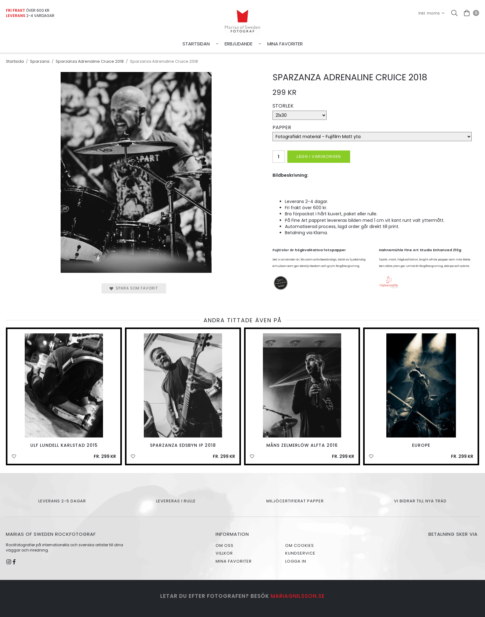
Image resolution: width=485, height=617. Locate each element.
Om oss (225, 545)
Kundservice (300, 553)
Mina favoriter (285, 43)
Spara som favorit (133, 288)
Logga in (295, 561)
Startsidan (196, 43)
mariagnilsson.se (298, 596)
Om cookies (299, 545)
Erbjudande (238, 43)
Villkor (224, 553)
